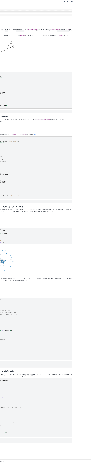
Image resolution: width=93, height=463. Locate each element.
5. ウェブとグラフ (7, 22)
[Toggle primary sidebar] (22, 1)
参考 (34, 141)
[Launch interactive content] (65, 2)
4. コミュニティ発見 (7, 20)
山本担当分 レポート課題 (8, 29)
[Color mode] (72, 1)
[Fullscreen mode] (69, 1)
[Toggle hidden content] (47, 9)
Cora (23, 216)
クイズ (76, 4)
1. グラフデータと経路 (7, 14)
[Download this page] (67, 2)
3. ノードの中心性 (7, 18)
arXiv (33, 216)
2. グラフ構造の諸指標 (7, 16)
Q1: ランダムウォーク (80, 6)
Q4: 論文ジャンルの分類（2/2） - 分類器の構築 (83, 16)
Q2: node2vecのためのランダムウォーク (83, 9)
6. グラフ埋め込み (7, 24)
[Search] (10, 9)
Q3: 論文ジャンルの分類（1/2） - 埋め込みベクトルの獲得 (83, 12)
